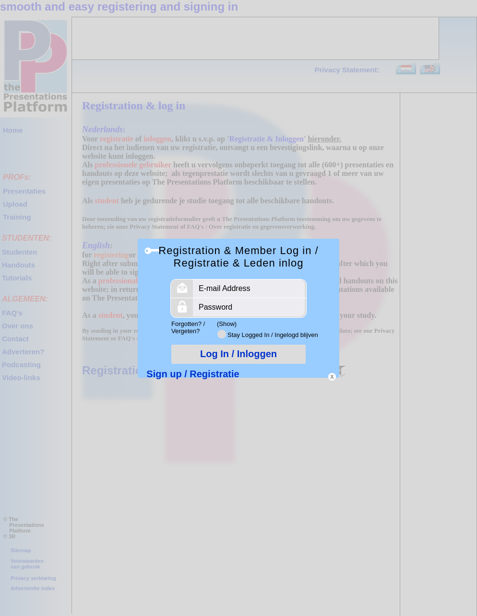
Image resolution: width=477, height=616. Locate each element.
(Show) (227, 323)
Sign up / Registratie (192, 374)
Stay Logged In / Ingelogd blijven (272, 334)
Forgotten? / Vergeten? (188, 327)
